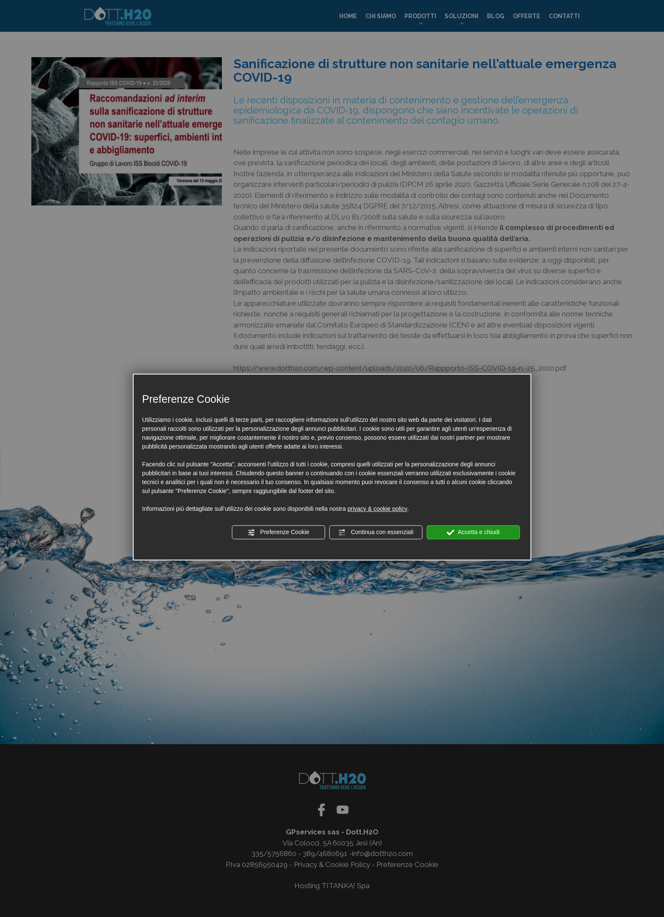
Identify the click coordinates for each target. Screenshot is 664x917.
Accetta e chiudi (473, 532)
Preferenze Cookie (278, 532)
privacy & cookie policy (377, 508)
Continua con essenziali (376, 532)
